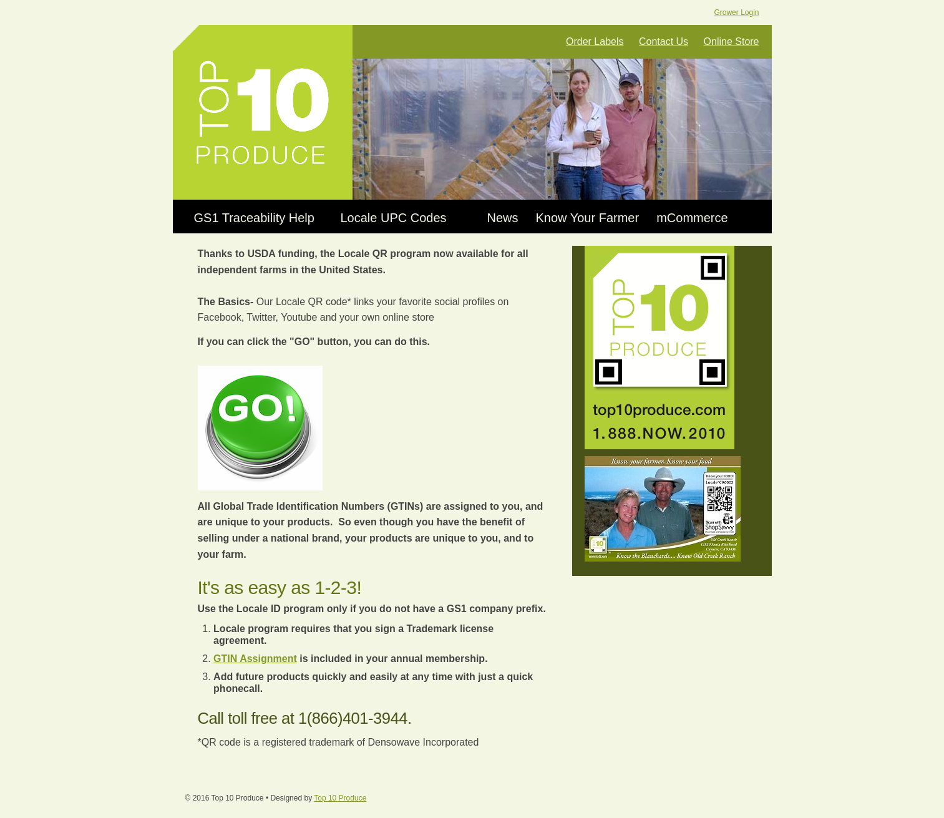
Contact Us (663, 41)
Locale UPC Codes (394, 218)
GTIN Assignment (255, 658)
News (502, 218)
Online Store (731, 41)
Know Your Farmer (588, 218)
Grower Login (736, 12)
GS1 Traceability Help (254, 218)
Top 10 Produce (263, 112)
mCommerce (691, 218)
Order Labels (595, 41)
